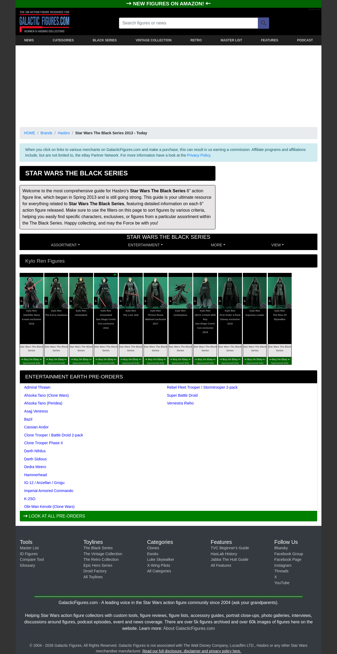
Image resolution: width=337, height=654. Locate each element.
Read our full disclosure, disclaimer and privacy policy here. (191, 651)
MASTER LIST (231, 40)
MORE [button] (216, 245)
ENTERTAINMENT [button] (144, 245)
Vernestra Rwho (180, 403)
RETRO (196, 40)
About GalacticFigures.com (189, 628)
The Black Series (98, 548)
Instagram (282, 565)
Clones (153, 548)
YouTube (282, 583)
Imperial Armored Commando (48, 491)
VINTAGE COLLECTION (153, 40)
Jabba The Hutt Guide (229, 559)
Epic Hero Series (97, 565)
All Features (221, 565)
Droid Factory (95, 571)
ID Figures (29, 554)
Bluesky (281, 548)
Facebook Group (288, 554)
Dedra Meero (35, 467)
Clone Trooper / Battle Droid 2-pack (53, 435)
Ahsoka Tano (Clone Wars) (46, 395)
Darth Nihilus (35, 451)
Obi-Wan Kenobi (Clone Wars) (49, 506)
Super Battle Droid (182, 395)
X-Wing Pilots (158, 565)
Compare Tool (32, 559)
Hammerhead (35, 475)
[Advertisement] (168, 85)
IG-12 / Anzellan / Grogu (44, 482)
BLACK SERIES (105, 40)
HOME (29, 133)
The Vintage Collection (102, 554)
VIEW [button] (276, 245)
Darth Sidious (35, 459)
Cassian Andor (36, 427)
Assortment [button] (64, 245)
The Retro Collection (101, 559)
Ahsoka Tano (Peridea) (43, 403)
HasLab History (224, 554)
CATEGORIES (63, 40)
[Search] (263, 23)
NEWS (29, 40)
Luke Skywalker (160, 559)
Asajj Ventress (36, 411)
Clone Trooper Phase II (43, 443)
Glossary (27, 565)
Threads (281, 571)
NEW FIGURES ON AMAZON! (169, 3)
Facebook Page (287, 559)
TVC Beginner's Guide (230, 548)
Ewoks (152, 554)
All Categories (159, 571)
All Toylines (93, 577)
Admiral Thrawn (37, 387)
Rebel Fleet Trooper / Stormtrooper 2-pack (202, 387)
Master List (29, 548)
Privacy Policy (198, 155)
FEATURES (269, 40)
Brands (46, 133)
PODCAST (305, 40)
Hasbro (64, 133)
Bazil (28, 419)
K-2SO (29, 499)
